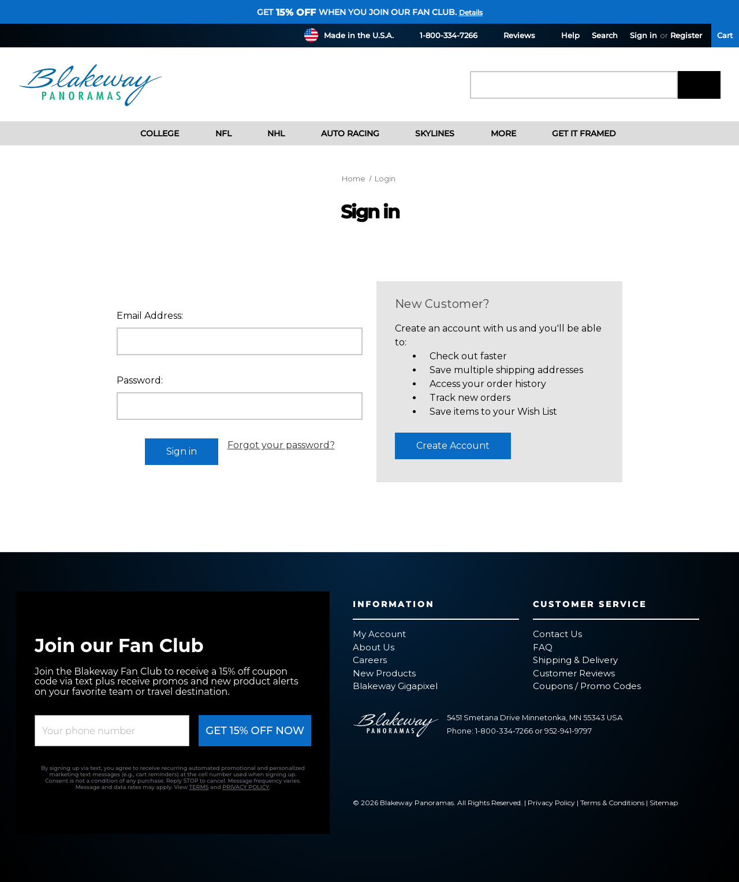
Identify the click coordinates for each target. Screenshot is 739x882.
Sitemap (664, 802)
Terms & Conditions (612, 802)
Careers (370, 659)
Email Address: (150, 315)
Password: (140, 380)
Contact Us (557, 633)
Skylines (426, 133)
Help (563, 35)
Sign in (643, 35)
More (494, 133)
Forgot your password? (281, 445)
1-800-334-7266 (441, 35)
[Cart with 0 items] (725, 35)
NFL (214, 133)
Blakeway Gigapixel (395, 685)
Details (471, 12)
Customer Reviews (574, 673)
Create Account (453, 445)
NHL (267, 133)
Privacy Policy (551, 802)
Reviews (512, 35)
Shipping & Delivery (575, 659)
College (151, 133)
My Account (379, 633)
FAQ (543, 647)
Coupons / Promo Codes (587, 685)
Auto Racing (341, 133)
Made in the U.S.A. (359, 35)
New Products (384, 673)
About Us (373, 647)
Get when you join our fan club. (357, 12)
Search (605, 35)
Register (686, 35)
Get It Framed (575, 133)
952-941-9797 (568, 731)
